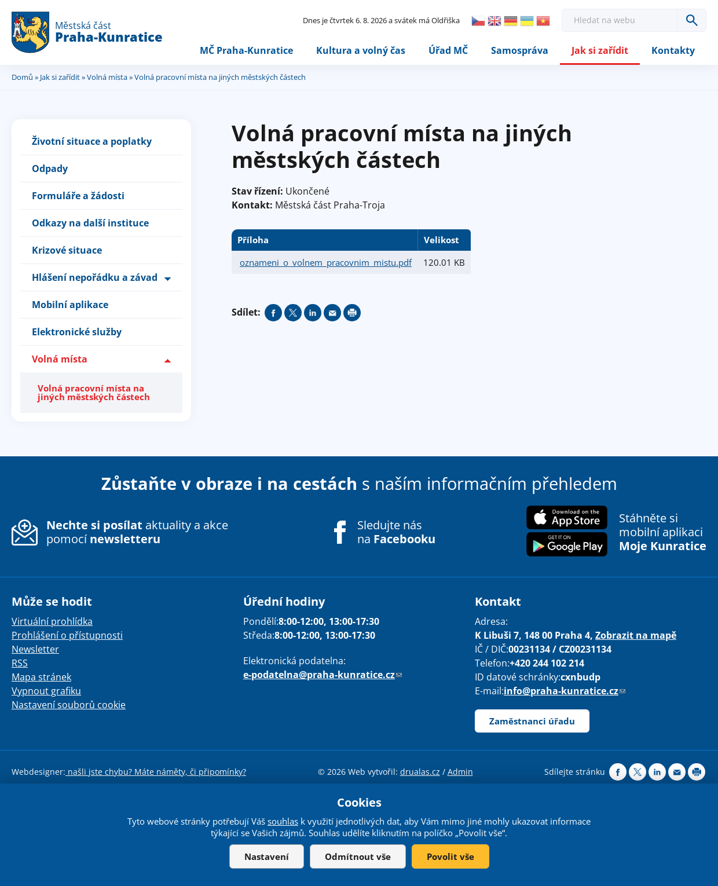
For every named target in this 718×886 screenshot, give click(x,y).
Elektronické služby (77, 331)
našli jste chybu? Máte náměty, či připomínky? (155, 771)
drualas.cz (420, 771)
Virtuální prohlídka (52, 621)
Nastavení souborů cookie (69, 704)
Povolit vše (450, 856)
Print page (352, 312)
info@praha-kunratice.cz (564, 690)
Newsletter (35, 649)
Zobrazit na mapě (635, 635)
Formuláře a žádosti (78, 195)
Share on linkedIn (312, 312)
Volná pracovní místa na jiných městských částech (94, 392)
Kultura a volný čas (360, 50)
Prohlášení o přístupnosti (67, 635)
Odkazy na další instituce (90, 223)
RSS (20, 663)
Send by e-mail (332, 312)
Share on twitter (293, 312)
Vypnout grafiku (46, 690)
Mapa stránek (41, 677)
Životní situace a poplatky (92, 141)
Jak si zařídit (600, 50)
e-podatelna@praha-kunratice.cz (322, 674)
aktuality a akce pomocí (137, 532)
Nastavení (266, 856)
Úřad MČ (448, 50)
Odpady (50, 168)
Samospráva (519, 50)
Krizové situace (67, 250)
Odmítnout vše (358, 856)
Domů (22, 77)
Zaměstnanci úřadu (532, 721)
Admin (460, 771)
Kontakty (673, 50)
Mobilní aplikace (70, 304)
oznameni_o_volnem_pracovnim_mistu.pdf (326, 262)
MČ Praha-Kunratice (246, 50)
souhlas (283, 821)
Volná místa (107, 77)
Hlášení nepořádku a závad (94, 277)
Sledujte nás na (396, 532)
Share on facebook (273, 312)
